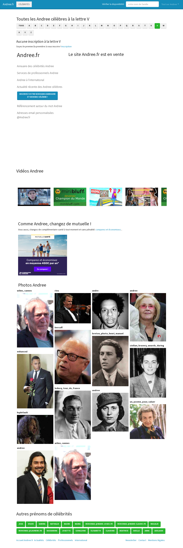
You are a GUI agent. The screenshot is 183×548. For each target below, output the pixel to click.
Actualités (39, 540)
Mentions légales (156, 540)
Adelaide (158, 530)
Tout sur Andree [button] (169, 4)
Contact (142, 540)
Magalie (155, 524)
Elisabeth (96, 530)
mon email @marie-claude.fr (131, 524)
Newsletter (131, 540)
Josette (66, 530)
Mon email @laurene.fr (30, 530)
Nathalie (54, 524)
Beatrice (124, 530)
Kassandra (52, 530)
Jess (21, 524)
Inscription (66, 46)
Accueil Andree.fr (24, 540)
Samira (42, 524)
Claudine (110, 530)
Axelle (136, 530)
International (81, 540)
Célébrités (24, 4)
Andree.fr (8, 4)
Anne (147, 530)
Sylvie (31, 524)
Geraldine (81, 530)
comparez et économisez (108, 229)
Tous (21, 25)
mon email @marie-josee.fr (99, 524)
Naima (78, 524)
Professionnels (65, 540)
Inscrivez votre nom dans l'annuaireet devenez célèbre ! (37, 95)
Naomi (67, 524)
